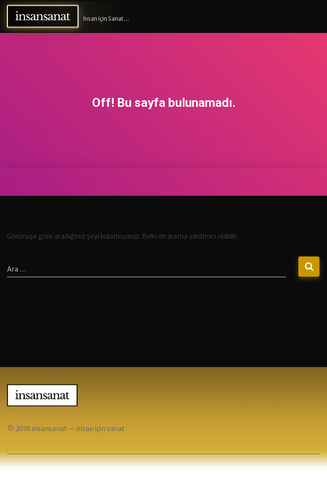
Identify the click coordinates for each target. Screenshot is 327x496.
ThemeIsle (191, 473)
